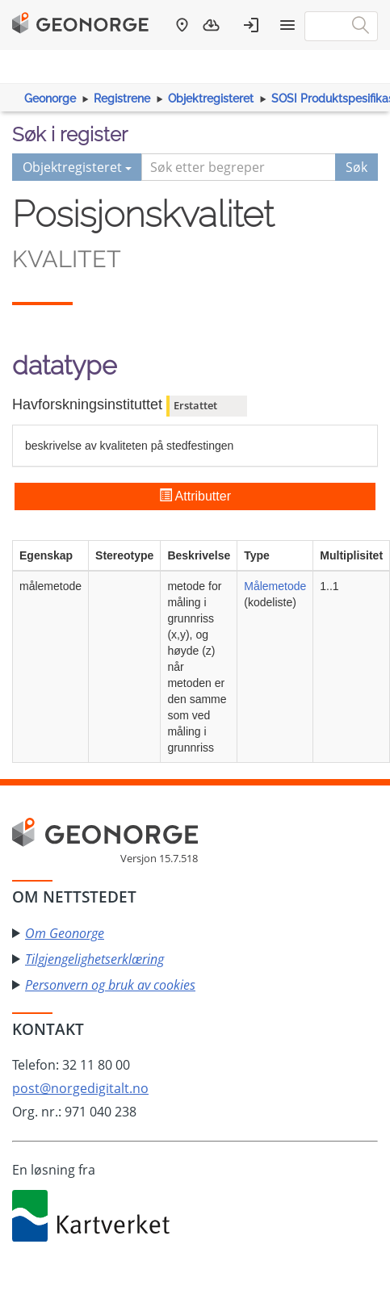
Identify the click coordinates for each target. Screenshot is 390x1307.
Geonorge (50, 98)
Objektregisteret (211, 98)
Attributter (195, 496)
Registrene (122, 98)
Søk (356, 167)
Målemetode (275, 586)
